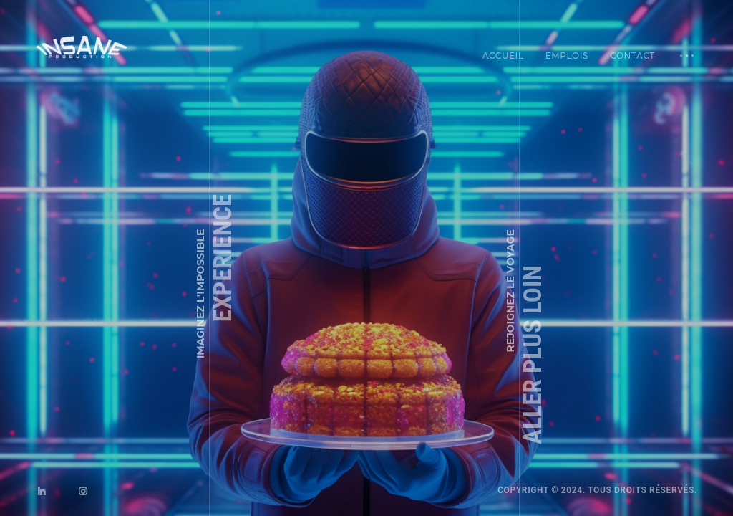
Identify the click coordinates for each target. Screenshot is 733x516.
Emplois (566, 55)
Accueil (503, 55)
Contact (632, 55)
